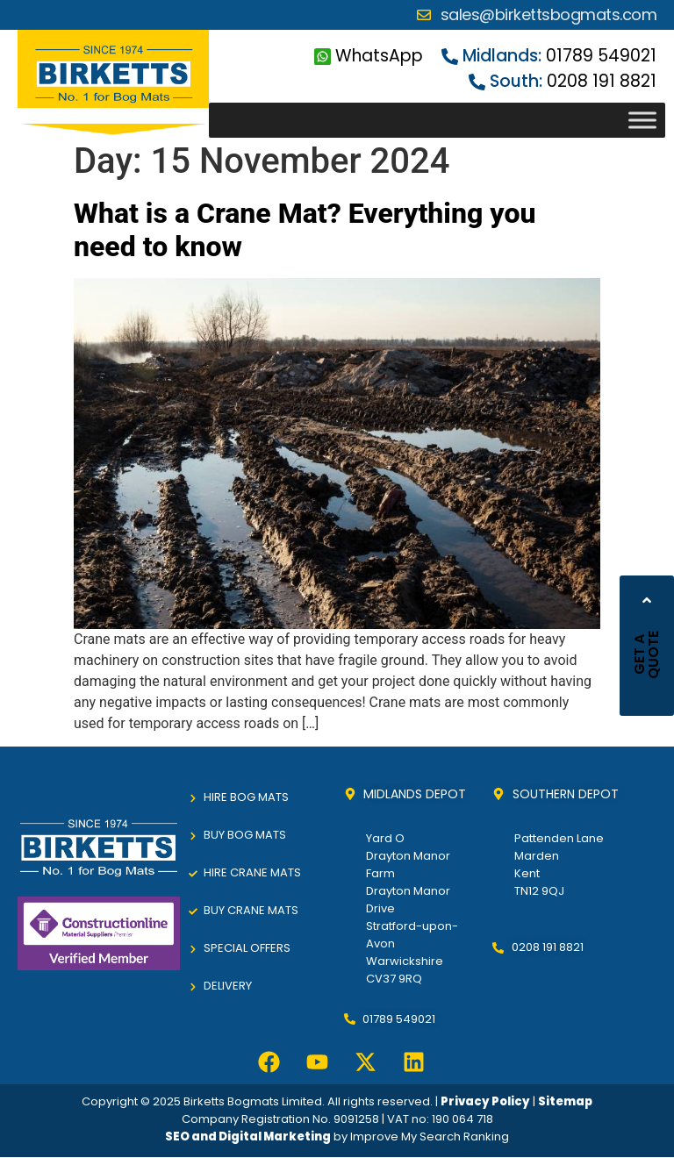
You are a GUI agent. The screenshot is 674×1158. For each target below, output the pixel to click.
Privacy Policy (485, 1101)
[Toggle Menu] (642, 120)
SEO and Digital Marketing (248, 1136)
